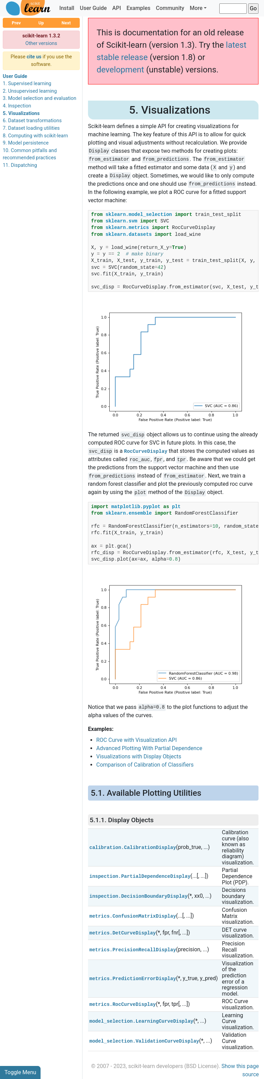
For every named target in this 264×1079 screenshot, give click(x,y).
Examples (138, 8)
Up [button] (41, 22)
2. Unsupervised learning (30, 91)
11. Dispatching (20, 165)
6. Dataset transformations (32, 121)
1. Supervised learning (27, 84)
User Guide (93, 8)
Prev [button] (16, 22)
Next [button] (66, 22)
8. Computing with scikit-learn (35, 136)
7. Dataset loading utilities (31, 128)
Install (66, 8)
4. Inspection (17, 106)
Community (170, 8)
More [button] (196, 8)
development (120, 69)
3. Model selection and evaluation (39, 98)
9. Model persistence (25, 143)
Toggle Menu (20, 1072)
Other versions (41, 43)
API (116, 8)
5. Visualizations (21, 113)
